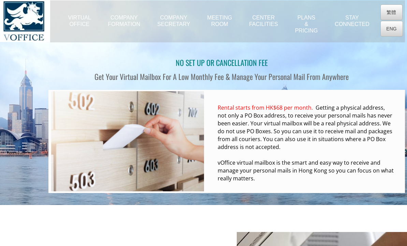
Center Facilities (263, 21)
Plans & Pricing (306, 24)
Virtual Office (79, 21)
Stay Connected (352, 21)
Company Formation (124, 21)
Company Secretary (173, 21)
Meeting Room (219, 21)
